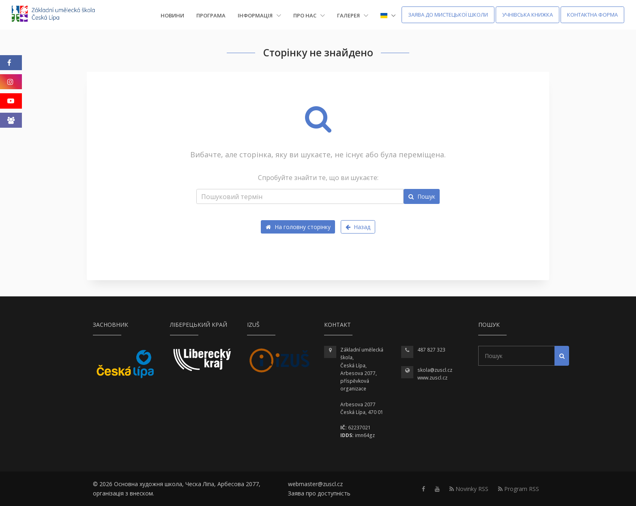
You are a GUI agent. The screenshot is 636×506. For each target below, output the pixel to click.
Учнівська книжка (527, 14)
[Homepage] (58, 15)
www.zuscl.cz (432, 377)
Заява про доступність (319, 493)
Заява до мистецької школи (448, 14)
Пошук (421, 196)
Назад (358, 227)
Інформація (259, 15)
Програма (211, 15)
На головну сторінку (298, 227)
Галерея (352, 15)
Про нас (309, 15)
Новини (172, 15)
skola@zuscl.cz (434, 370)
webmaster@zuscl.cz (315, 484)
